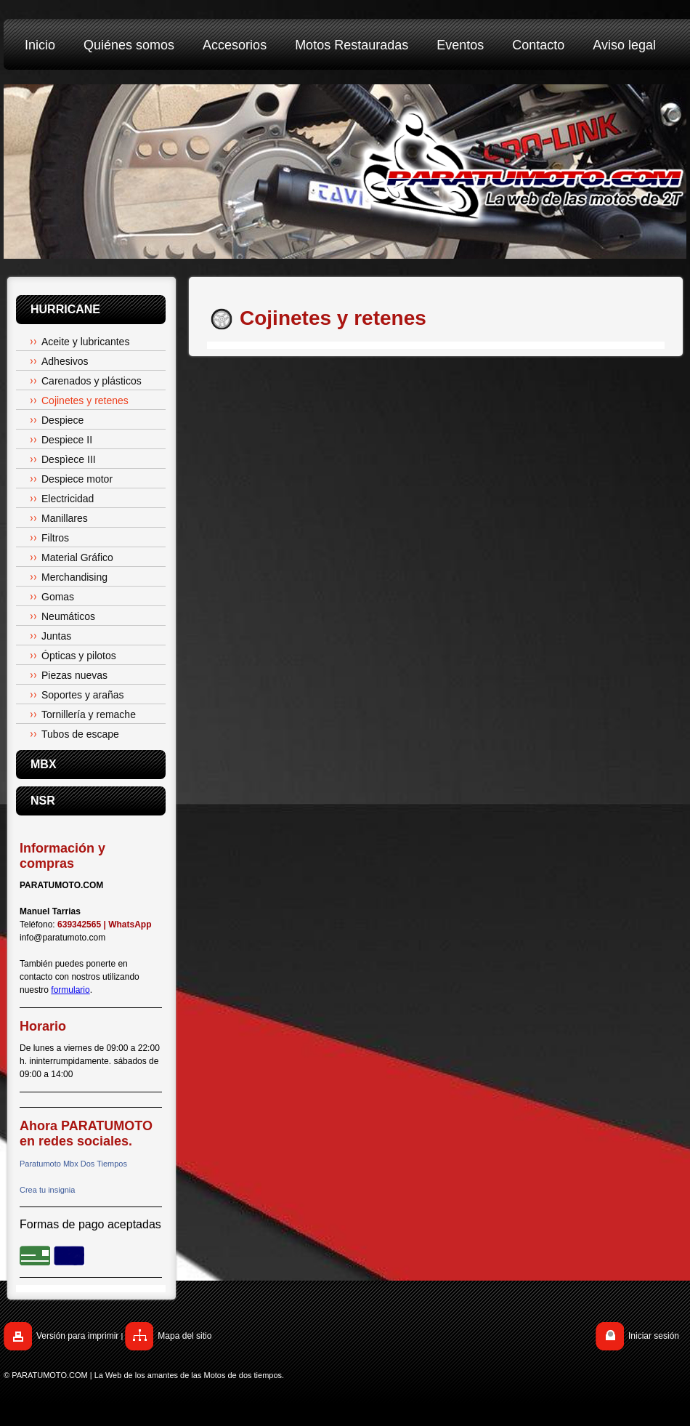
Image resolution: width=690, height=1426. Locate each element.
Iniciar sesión (653, 1336)
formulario (70, 990)
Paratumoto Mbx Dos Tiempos (73, 1163)
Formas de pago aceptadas (90, 1224)
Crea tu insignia (47, 1189)
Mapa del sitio (184, 1336)
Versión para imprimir (77, 1336)
